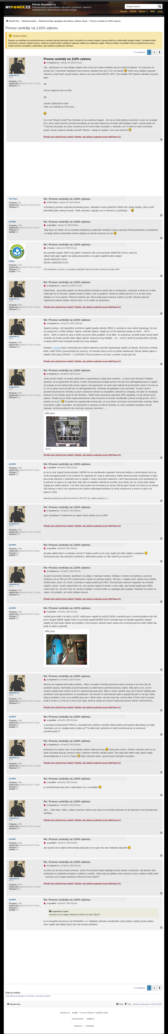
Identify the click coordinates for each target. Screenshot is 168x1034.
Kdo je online (13, 992)
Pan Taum (13, 199)
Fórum (123, 11)
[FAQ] (119, 1004)
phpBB (75, 1013)
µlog (160, 11)
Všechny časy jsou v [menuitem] (147, 1004)
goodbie (12, 222)
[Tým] (127, 1004)
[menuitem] (63, 21)
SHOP (133, 11)
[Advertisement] (84, 169)
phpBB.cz (90, 1019)
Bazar (142, 11)
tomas (11, 261)
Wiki (152, 11)
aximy (57, 347)
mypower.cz (14, 75)
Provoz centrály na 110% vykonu (32, 28)
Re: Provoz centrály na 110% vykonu (67, 198)
